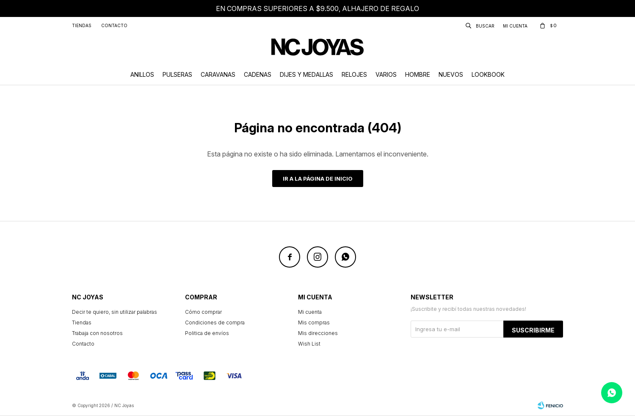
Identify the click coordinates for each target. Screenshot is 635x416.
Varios (386, 74)
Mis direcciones (318, 333)
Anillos (142, 74)
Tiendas (81, 25)
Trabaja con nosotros (97, 333)
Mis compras (314, 322)
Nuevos (451, 74)
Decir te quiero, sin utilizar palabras (114, 312)
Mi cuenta (310, 312)
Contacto (114, 25)
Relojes (354, 74)
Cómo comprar (203, 312)
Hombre (417, 74)
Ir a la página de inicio (318, 178)
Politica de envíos (207, 333)
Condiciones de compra (215, 322)
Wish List (309, 344)
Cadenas (257, 74)
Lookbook (488, 74)
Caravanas (218, 74)
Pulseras (177, 74)
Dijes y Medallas (306, 74)
